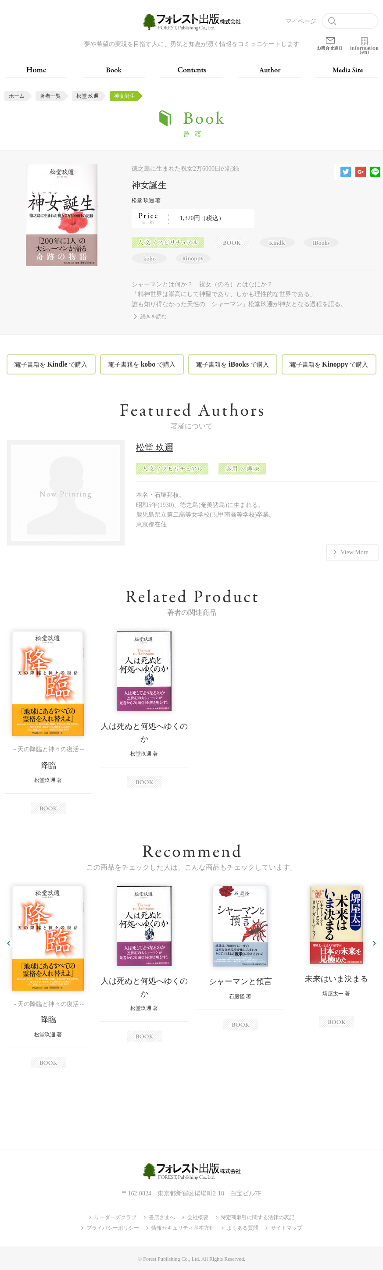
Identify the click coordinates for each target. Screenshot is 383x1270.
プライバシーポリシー (112, 1228)
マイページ (301, 21)
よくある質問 (242, 1228)
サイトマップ (286, 1228)
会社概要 (197, 1217)
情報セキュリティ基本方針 (183, 1228)
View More (354, 552)
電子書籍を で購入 (51, 364)
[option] (48, 722)
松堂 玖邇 (87, 96)
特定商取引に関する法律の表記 (257, 1217)
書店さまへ (162, 1217)
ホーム (17, 96)
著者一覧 (50, 96)
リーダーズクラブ (115, 1217)
